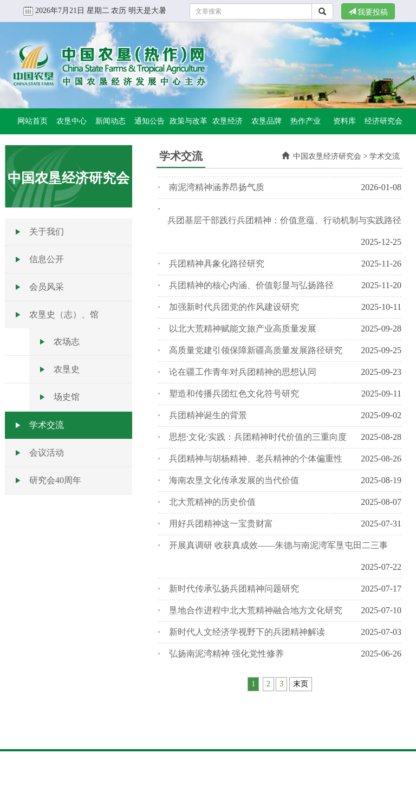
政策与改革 (188, 121)
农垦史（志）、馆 (64, 314)
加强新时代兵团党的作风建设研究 (234, 306)
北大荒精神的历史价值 (212, 501)
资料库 (344, 121)
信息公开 (46, 259)
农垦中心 (71, 121)
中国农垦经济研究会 (327, 156)
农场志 (67, 341)
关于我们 (46, 231)
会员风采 (46, 286)
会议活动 (46, 452)
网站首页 (32, 121)
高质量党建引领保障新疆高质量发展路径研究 (255, 350)
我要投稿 (368, 12)
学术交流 (46, 425)
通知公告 (149, 121)
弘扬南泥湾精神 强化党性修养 (226, 653)
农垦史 (67, 369)
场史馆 (67, 396)
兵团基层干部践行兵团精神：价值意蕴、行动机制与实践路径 (284, 220)
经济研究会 (383, 121)
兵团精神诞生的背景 (208, 415)
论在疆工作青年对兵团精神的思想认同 (242, 371)
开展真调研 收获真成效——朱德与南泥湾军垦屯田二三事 (278, 545)
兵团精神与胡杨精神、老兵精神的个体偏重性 (255, 458)
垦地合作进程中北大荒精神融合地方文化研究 (255, 610)
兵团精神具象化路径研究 (216, 263)
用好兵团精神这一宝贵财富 (221, 523)
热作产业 (305, 121)
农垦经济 (227, 121)
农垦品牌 (266, 121)
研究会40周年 (55, 480)
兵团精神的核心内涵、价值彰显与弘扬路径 (251, 285)
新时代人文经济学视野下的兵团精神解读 (247, 631)
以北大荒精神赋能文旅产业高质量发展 (242, 328)
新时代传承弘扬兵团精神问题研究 (234, 588)
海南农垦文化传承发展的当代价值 (234, 480)
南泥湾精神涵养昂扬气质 (216, 187)
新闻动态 (110, 121)
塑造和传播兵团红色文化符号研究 (234, 393)
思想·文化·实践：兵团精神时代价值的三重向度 (258, 436)
